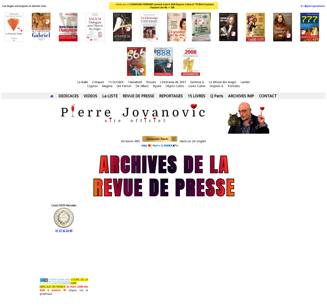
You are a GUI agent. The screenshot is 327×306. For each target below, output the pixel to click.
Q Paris (216, 95)
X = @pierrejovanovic (313, 6)
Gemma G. (197, 82)
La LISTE (110, 95)
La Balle (82, 82)
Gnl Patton (124, 86)
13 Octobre (116, 82)
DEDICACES (68, 95)
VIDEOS (90, 95)
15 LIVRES (196, 95)
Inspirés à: (217, 86)
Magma (107, 86)
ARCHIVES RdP (241, 95)
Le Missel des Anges (222, 82)
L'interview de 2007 (173, 82)
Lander (245, 82)
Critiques (98, 82)
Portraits (234, 86)
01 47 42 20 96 (63, 228)
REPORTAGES (171, 95)
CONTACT (268, 95)
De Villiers (142, 86)
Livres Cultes (197, 86)
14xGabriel (135, 82)
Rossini (151, 82)
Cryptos (92, 86)
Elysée (157, 86)
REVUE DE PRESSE (138, 95)
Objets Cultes (175, 86)
